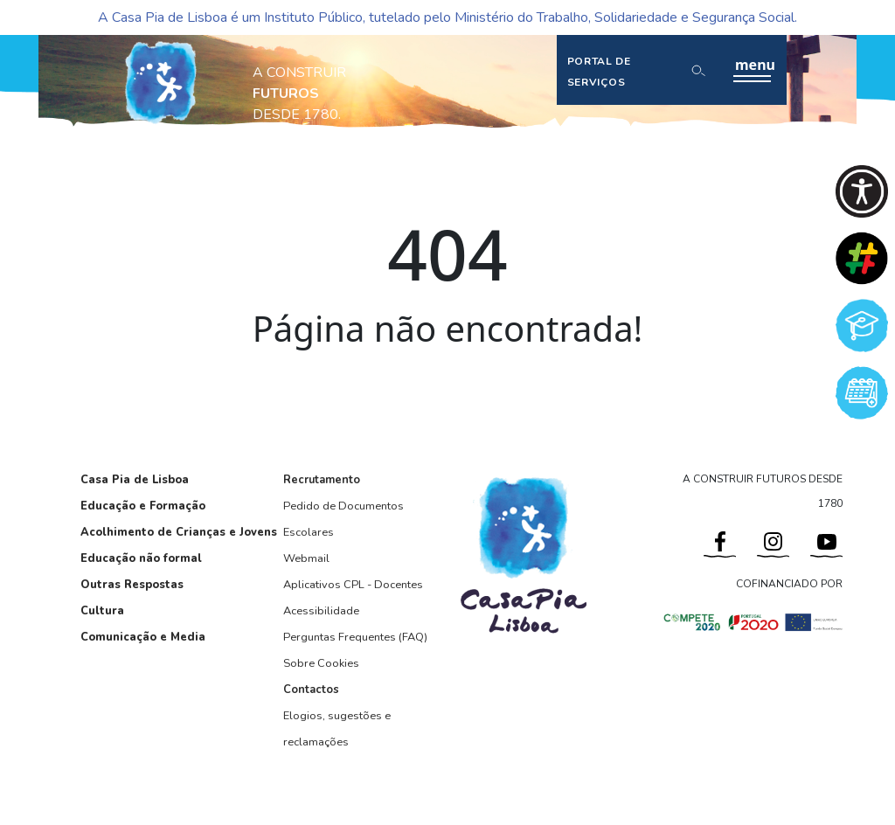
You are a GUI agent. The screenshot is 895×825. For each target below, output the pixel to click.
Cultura (102, 611)
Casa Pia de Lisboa (134, 480)
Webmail (306, 558)
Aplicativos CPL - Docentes (353, 585)
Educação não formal (141, 558)
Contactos (311, 689)
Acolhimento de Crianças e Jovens (178, 532)
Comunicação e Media (142, 637)
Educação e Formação (142, 506)
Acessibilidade (321, 611)
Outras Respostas (132, 585)
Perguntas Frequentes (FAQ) (355, 637)
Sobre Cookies (321, 663)
